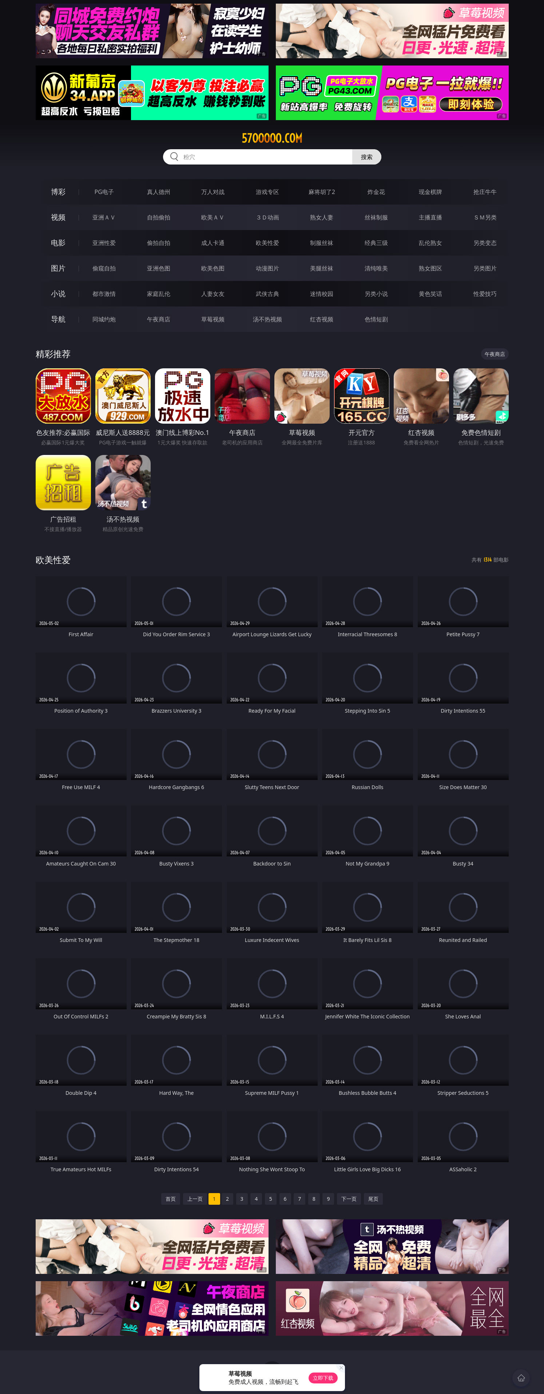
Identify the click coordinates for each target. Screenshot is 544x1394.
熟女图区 (430, 268)
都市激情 (104, 294)
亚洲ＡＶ (104, 217)
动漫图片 (267, 268)
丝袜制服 (376, 217)
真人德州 (158, 192)
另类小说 (376, 294)
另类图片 (485, 268)
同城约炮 (104, 319)
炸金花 (376, 192)
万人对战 (213, 192)
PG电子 (104, 192)
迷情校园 (321, 294)
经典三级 (376, 243)
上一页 (195, 1198)
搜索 (367, 157)
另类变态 (485, 243)
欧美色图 (213, 268)
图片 (58, 268)
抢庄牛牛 (485, 192)
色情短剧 (376, 319)
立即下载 (323, 1377)
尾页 (373, 1198)
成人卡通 (213, 243)
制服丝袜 (321, 243)
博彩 (58, 192)
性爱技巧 (485, 294)
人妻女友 (213, 294)
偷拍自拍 (158, 243)
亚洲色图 (158, 268)
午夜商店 (158, 319)
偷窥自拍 (104, 268)
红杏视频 (321, 319)
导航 (58, 319)
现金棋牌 (430, 192)
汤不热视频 (267, 319)
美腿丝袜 (321, 268)
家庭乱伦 (158, 294)
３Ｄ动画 (267, 217)
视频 (58, 217)
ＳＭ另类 (485, 217)
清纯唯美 (376, 268)
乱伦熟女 (430, 243)
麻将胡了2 (322, 192)
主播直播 (430, 217)
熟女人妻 (321, 217)
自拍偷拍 (158, 217)
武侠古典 (267, 294)
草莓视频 (213, 319)
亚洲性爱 (104, 243)
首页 (171, 1198)
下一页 (349, 1198)
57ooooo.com (272, 138)
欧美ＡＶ (213, 217)
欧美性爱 (267, 243)
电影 (58, 242)
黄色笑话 (430, 294)
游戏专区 (267, 192)
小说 (58, 293)
